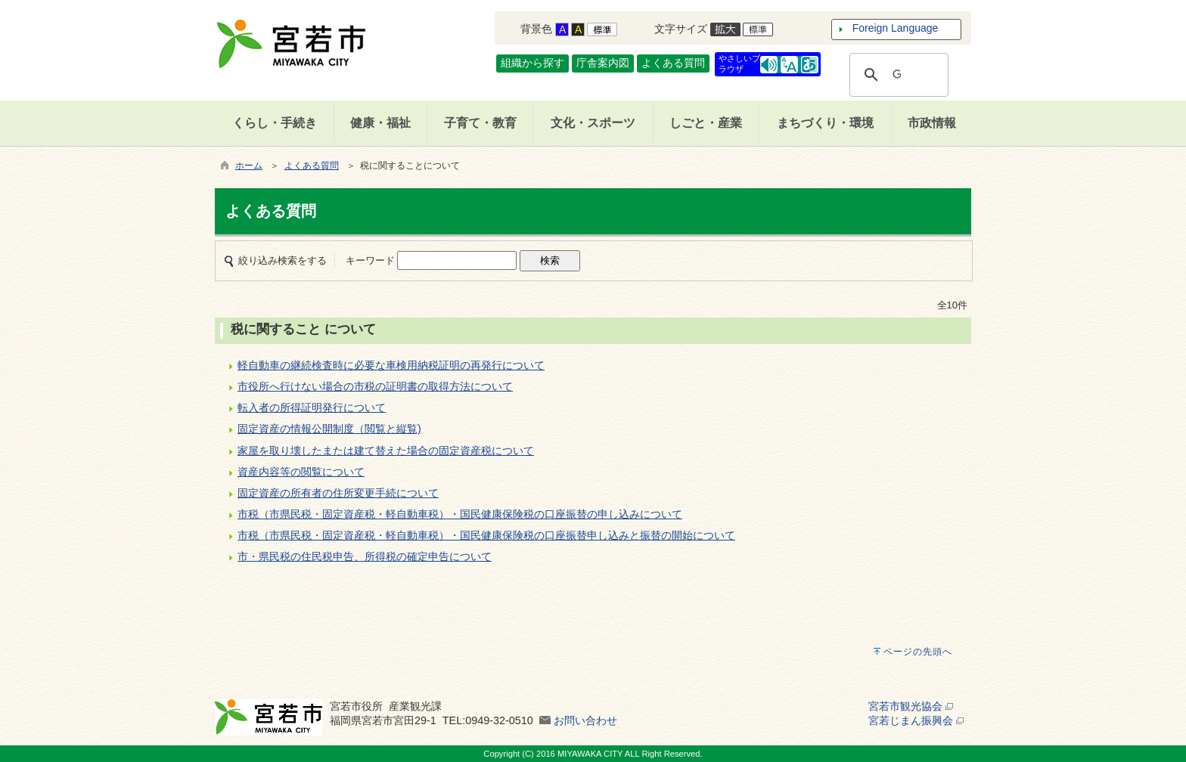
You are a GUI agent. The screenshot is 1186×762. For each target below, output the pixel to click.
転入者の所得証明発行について (312, 407)
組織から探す (532, 63)
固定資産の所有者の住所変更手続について (338, 493)
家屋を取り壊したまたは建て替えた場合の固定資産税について (386, 450)
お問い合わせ (585, 720)
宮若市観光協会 (910, 706)
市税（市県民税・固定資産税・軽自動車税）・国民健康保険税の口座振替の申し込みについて (460, 514)
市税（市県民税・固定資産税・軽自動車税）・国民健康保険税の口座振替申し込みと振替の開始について (486, 535)
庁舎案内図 (602, 63)
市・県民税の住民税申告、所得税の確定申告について (365, 556)
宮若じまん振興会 (916, 720)
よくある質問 (673, 63)
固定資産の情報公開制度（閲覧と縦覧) (329, 429)
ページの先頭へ (917, 651)
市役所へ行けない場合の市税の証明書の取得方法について (375, 386)
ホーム (248, 165)
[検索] (897, 75)
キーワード (370, 260)
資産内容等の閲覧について (301, 472)
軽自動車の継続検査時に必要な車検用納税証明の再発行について (391, 365)
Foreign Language (895, 28)
